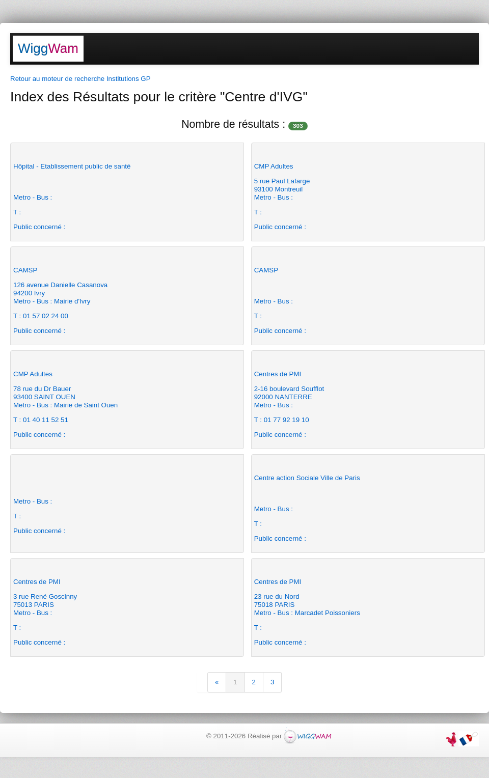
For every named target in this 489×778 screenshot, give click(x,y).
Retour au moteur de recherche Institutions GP (80, 78)
